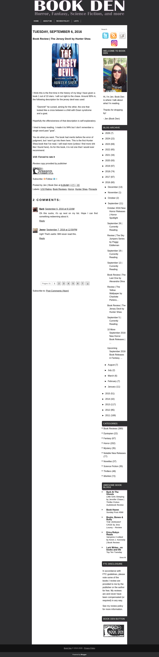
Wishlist (107, 476)
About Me (47, 21)
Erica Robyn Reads (112, 533)
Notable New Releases (115, 453)
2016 (108, 182)
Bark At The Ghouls (112, 493)
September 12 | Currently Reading (114, 266)
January (112, 387)
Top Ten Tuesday (114, 552)
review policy (117, 606)
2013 (108, 404)
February (112, 381)
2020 (108, 160)
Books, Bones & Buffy (114, 518)
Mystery (107, 448)
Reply (42, 221)
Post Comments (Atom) (57, 291)
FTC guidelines (110, 574)
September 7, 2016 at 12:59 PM (61, 230)
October (112, 198)
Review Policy (62, 21)
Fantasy (107, 438)
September (113, 203)
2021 (108, 155)
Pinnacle (93, 189)
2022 (108, 149)
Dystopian (108, 433)
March (111, 376)
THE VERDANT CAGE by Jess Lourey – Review (114, 525)
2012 (108, 410)
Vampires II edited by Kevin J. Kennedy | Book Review (115, 540)
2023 (108, 144)
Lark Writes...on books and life (114, 548)
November (113, 192)
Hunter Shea (81, 189)
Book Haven (112, 510)
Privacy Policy (89, 648)
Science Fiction (111, 466)
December (113, 187)
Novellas (108, 461)
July (110, 370)
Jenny (42, 230)
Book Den (68, 648)
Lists (76, 21)
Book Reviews (60, 189)
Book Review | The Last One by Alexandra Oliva (116, 278)
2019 (108, 166)
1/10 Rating (46, 189)
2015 (108, 393)
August (111, 365)
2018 (108, 171)
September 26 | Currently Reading (114, 226)
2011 (108, 415)
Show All (123, 558)
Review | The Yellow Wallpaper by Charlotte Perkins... (114, 293)
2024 (108, 138)
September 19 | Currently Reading (114, 254)
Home (36, 21)
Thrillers (107, 471)
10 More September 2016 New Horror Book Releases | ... (116, 336)
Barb (41, 209)
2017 (108, 177)
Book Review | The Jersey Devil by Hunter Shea (116, 308)
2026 (108, 133)
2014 (108, 399)
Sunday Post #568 (114, 512)
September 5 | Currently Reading (114, 320)
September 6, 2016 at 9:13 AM (59, 209)
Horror (71, 189)
